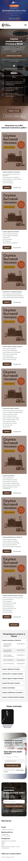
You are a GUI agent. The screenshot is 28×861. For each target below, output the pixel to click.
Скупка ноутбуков (8, 476)
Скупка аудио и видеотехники (12, 346)
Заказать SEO (14, 5)
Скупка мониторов (8, 612)
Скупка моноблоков (8, 599)
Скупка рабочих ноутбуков (10, 481)
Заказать (7, 187)
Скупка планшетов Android (10, 544)
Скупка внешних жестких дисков (11, 485)
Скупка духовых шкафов (9, 421)
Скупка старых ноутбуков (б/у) (11, 483)
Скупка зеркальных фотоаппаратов (12, 294)
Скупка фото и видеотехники (12, 292)
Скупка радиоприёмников (10, 357)
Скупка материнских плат (9, 608)
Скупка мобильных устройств (12, 537)
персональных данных (17, 811)
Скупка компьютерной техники (13, 595)
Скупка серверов (7, 601)
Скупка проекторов (8, 356)
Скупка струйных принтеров (10, 235)
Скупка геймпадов (7, 181)
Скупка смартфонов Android (10, 541)
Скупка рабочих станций (9, 603)
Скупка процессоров (8, 606)
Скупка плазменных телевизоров (11, 352)
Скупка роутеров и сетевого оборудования (10, 487)
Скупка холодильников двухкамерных (13, 412)
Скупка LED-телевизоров (9, 348)
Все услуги (14, 624)
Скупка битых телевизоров (10, 354)
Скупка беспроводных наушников (12, 546)
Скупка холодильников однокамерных (13, 410)
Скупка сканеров (7, 239)
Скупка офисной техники (11, 231)
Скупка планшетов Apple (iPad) (11, 543)
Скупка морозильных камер (10, 414)
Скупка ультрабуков (8, 478)
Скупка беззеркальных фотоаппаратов (13, 295)
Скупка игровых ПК (8, 605)
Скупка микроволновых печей (11, 419)
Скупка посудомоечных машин (11, 418)
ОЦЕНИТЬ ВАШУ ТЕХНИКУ (14, 55)
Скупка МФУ (6, 237)
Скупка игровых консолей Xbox (11, 177)
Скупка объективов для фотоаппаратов (13, 297)
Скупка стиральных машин (10, 416)
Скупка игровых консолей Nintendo (12, 179)
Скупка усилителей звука (9, 359)
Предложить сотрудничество (14, 116)
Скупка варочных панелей (10, 423)
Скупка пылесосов (7, 425)
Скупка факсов (7, 241)
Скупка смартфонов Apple (10, 539)
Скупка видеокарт (7, 610)
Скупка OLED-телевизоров (10, 350)
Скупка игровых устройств (11, 172)
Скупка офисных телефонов (10, 243)
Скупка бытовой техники (11, 408)
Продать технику (14, 111)
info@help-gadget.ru (7, 829)
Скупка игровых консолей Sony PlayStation (11, 175)
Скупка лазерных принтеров (10, 234)
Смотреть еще (17, 187)
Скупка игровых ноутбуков (10, 479)
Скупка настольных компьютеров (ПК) (13, 597)
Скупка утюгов (6, 427)
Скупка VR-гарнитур (8, 183)
